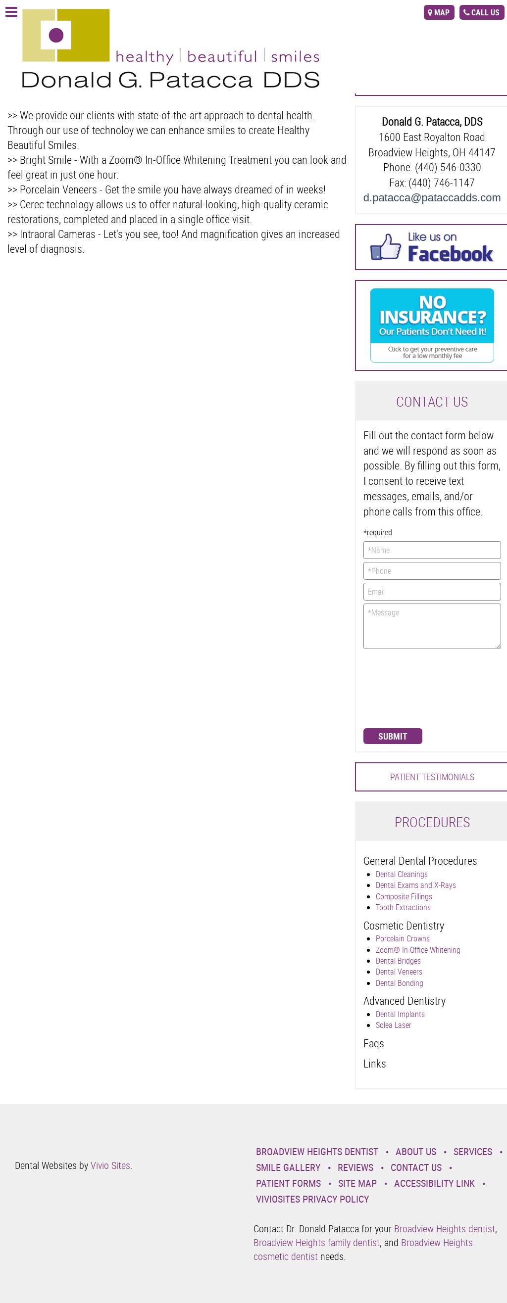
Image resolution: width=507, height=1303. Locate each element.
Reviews (355, 1167)
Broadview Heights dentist (444, 1228)
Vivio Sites (110, 1165)
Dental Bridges (398, 960)
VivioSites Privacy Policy (312, 1199)
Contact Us (416, 1167)
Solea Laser (393, 1025)
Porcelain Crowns (403, 938)
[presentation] (404, 687)
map (442, 12)
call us (485, 12)
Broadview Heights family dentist (317, 1242)
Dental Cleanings (402, 874)
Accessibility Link (434, 1183)
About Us (416, 1151)
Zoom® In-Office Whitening (418, 949)
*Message (432, 626)
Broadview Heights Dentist (317, 1151)
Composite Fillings (404, 896)
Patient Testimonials (432, 777)
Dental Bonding (399, 982)
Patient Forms (288, 1183)
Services (473, 1151)
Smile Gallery (288, 1167)
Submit (392, 736)
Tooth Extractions (403, 907)
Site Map (357, 1183)
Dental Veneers (399, 971)
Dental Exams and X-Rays (416, 885)
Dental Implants (400, 1014)
